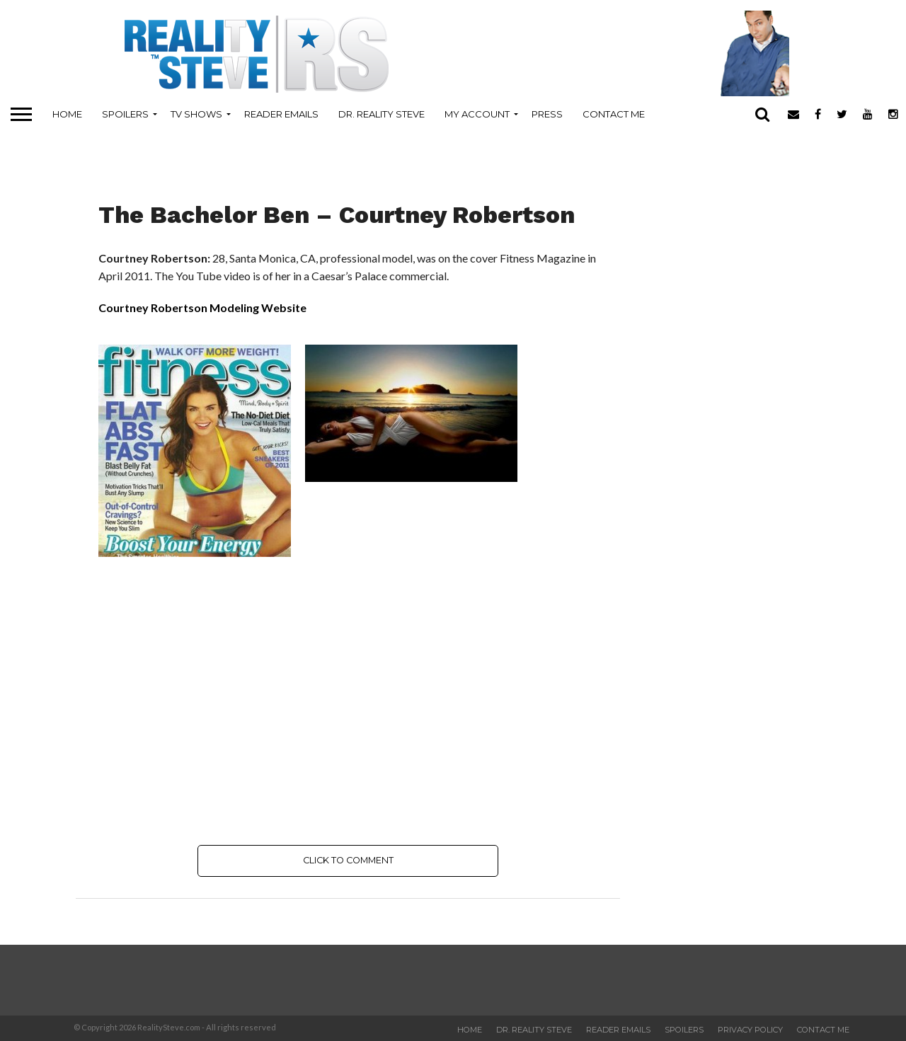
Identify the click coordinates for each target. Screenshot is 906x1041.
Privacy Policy (750, 1030)
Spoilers (125, 114)
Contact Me (614, 114)
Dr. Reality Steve (381, 114)
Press (547, 114)
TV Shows (196, 114)
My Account (477, 114)
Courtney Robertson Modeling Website (202, 307)
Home (67, 114)
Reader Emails (281, 114)
